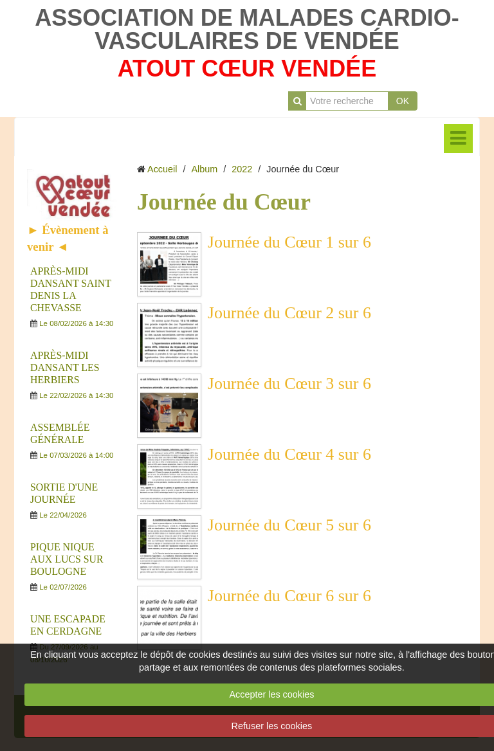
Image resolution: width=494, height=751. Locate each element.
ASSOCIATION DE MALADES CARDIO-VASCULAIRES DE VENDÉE (247, 29)
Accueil (162, 169)
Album (204, 169)
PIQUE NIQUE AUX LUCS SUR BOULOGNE (66, 559)
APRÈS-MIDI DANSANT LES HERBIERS (64, 367)
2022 (242, 169)
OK (402, 101)
